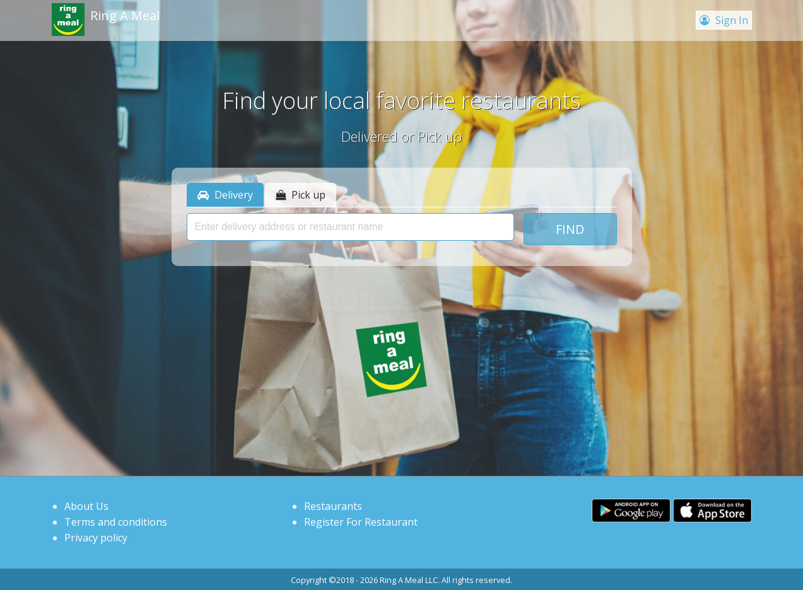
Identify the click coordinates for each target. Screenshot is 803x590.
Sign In (724, 20)
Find (570, 229)
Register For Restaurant (361, 522)
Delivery (225, 195)
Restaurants (333, 506)
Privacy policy (95, 538)
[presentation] (350, 227)
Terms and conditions (115, 522)
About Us (86, 506)
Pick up (300, 195)
